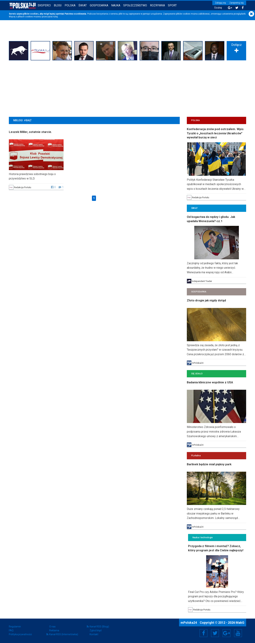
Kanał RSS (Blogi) (99, 626)
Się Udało (197, 373)
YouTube (238, 633)
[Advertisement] (127, 88)
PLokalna (196, 455)
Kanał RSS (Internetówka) (63, 634)
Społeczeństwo (135, 5)
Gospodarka (99, 5)
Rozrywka (157, 5)
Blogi (58, 5)
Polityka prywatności (20, 634)
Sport (172, 5)
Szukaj (218, 7)
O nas (52, 626)
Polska (70, 5)
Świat (82, 5)
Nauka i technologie (202, 537)
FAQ (11, 630)
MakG (240, 622)
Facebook (203, 633)
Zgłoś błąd (95, 630)
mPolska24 (189, 622)
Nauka (115, 5)
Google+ (226, 633)
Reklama (54, 630)
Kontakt (94, 634)
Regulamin (15, 626)
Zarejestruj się (236, 3)
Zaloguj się (220, 3)
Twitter (214, 633)
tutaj (55, 16)
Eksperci (44, 5)
